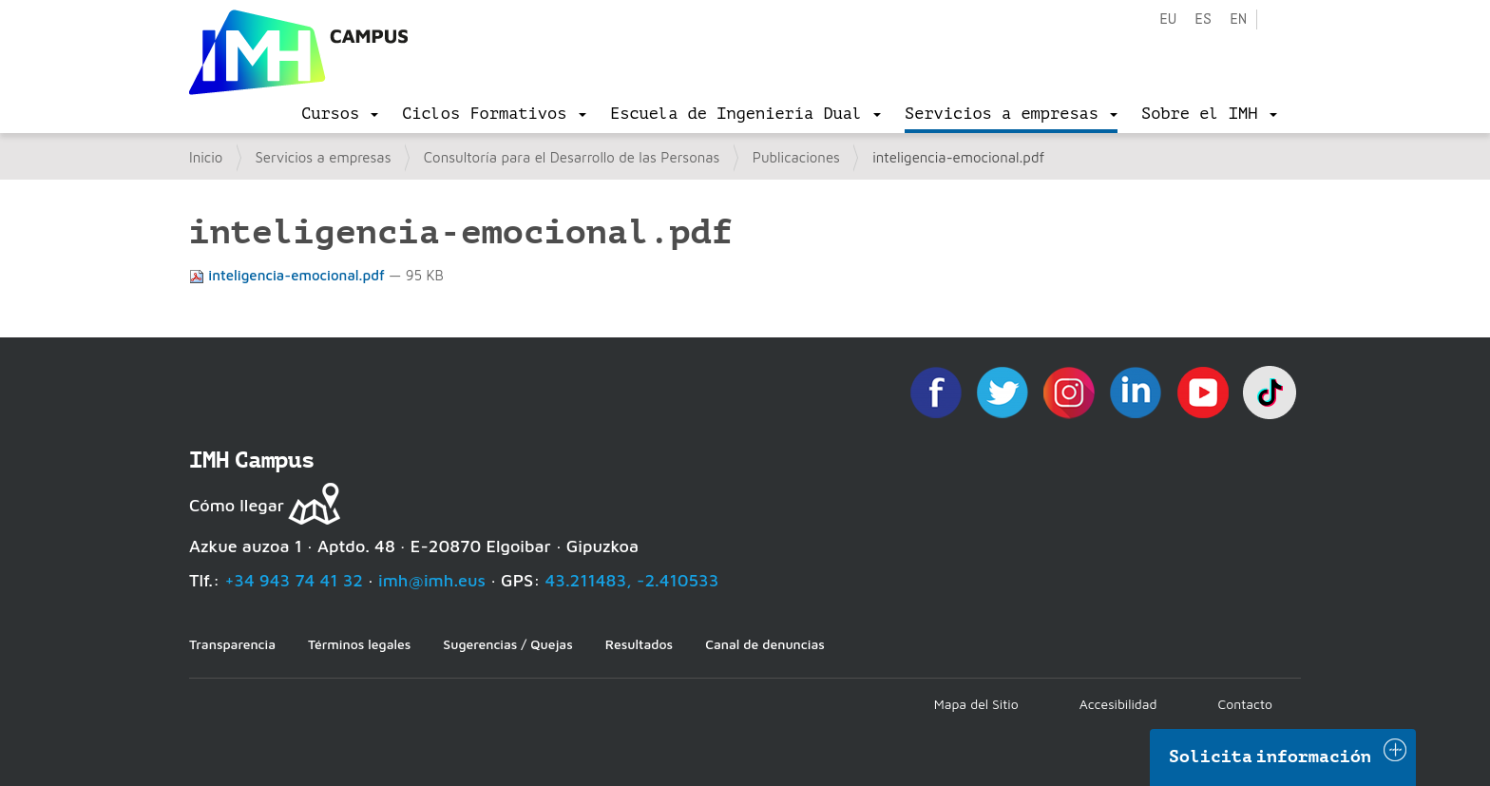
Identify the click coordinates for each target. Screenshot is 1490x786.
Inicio (205, 157)
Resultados (639, 644)
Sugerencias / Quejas (507, 644)
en (1238, 19)
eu (1167, 19)
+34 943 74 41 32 (293, 580)
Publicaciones (796, 157)
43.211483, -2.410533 (632, 580)
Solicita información (1270, 756)
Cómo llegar (236, 505)
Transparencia (232, 644)
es (1203, 19)
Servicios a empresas (324, 157)
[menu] (339, 114)
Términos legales (359, 644)
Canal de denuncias (765, 644)
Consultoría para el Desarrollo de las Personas (572, 157)
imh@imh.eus (432, 580)
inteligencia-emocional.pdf (289, 275)
